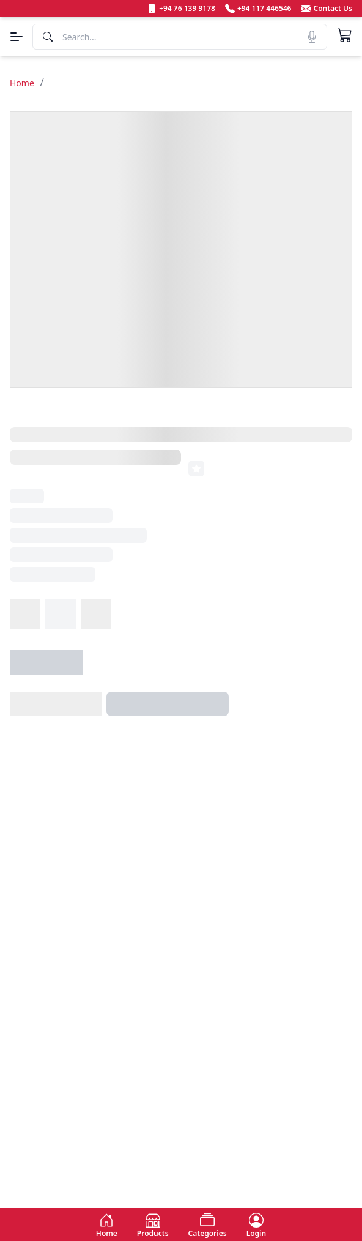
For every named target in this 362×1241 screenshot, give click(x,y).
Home (22, 83)
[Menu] (16, 36)
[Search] (179, 37)
